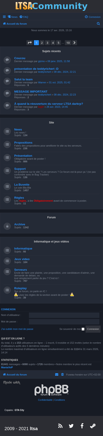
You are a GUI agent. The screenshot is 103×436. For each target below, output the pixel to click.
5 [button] (58, 43)
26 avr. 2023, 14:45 (57, 106)
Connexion (8, 309)
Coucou (19, 58)
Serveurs (20, 269)
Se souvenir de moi (71, 329)
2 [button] (42, 43)
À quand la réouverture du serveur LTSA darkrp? (48, 103)
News (18, 129)
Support (20, 168)
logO (41, 106)
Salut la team (23, 79)
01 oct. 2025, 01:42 (59, 82)
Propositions (23, 142)
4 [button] (53, 43)
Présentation (23, 155)
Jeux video (22, 259)
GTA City (19, 410)
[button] (29, 42)
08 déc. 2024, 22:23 (65, 94)
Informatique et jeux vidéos (51, 241)
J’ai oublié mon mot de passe (17, 329)
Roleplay (20, 288)
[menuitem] (23, 17)
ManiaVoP (7, 367)
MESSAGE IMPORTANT (30, 91)
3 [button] (47, 43)
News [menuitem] (14, 17)
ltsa (33, 428)
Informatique (23, 248)
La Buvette (21, 184)
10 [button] (68, 43)
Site (51, 122)
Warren (42, 82)
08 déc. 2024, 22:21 (65, 71)
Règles (19, 197)
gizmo (41, 61)
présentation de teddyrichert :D (36, 68)
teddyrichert (44, 71)
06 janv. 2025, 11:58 (58, 61)
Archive (19, 224)
